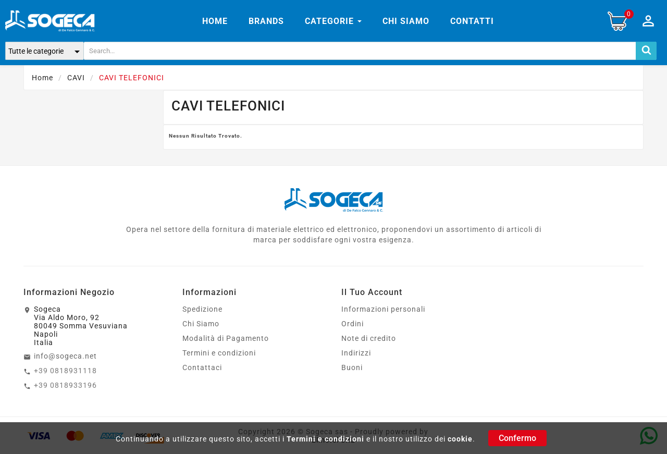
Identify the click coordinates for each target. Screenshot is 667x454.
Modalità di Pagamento (225, 338)
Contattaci (202, 367)
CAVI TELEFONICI (228, 106)
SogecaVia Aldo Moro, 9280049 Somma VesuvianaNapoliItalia (81, 326)
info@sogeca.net (65, 356)
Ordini (352, 324)
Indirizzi (356, 353)
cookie (460, 439)
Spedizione (202, 309)
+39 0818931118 (65, 370)
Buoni (352, 367)
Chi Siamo (200, 324)
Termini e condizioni (325, 439)
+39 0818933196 (65, 385)
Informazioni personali (383, 309)
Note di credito (368, 338)
